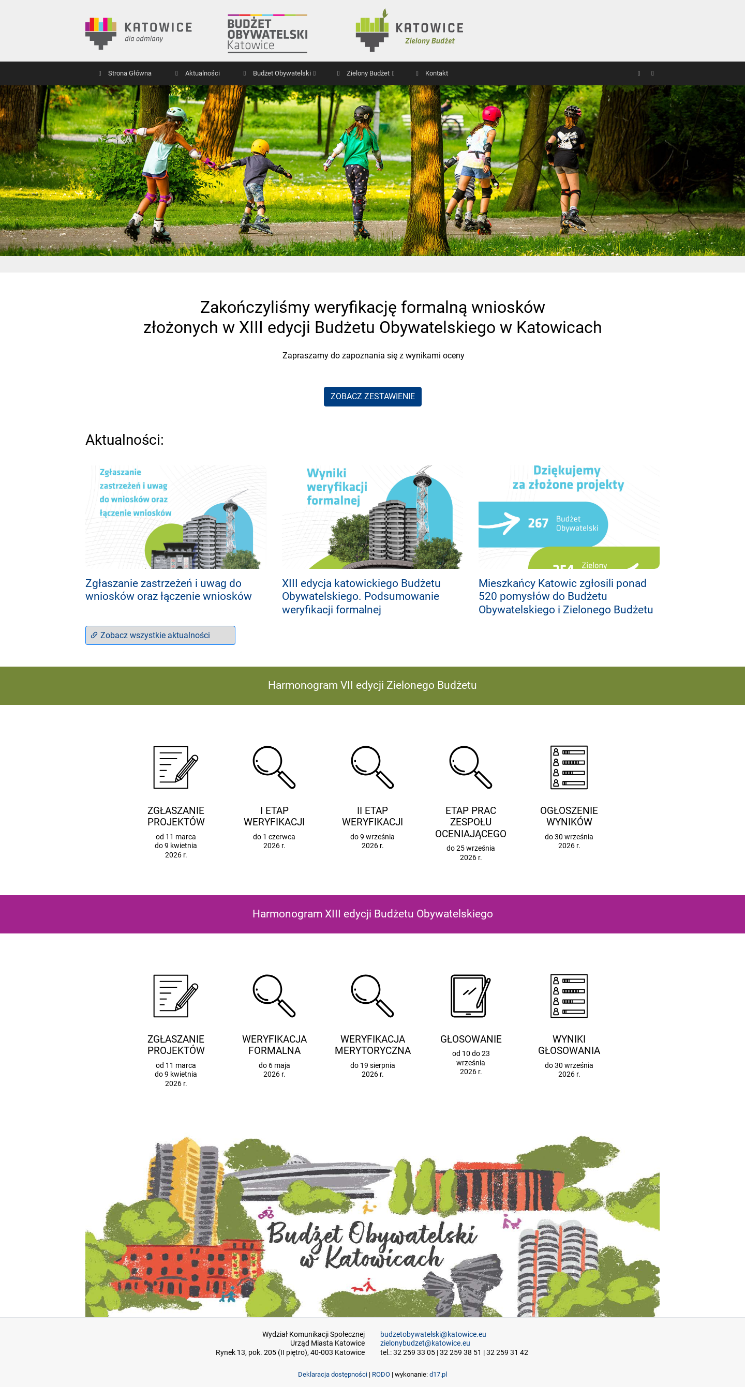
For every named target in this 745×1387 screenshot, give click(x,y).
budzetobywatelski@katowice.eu (433, 1334)
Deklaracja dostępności (332, 1374)
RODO (381, 1374)
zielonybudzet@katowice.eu (425, 1343)
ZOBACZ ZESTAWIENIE (373, 396)
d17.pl (438, 1374)
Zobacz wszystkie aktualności (150, 635)
